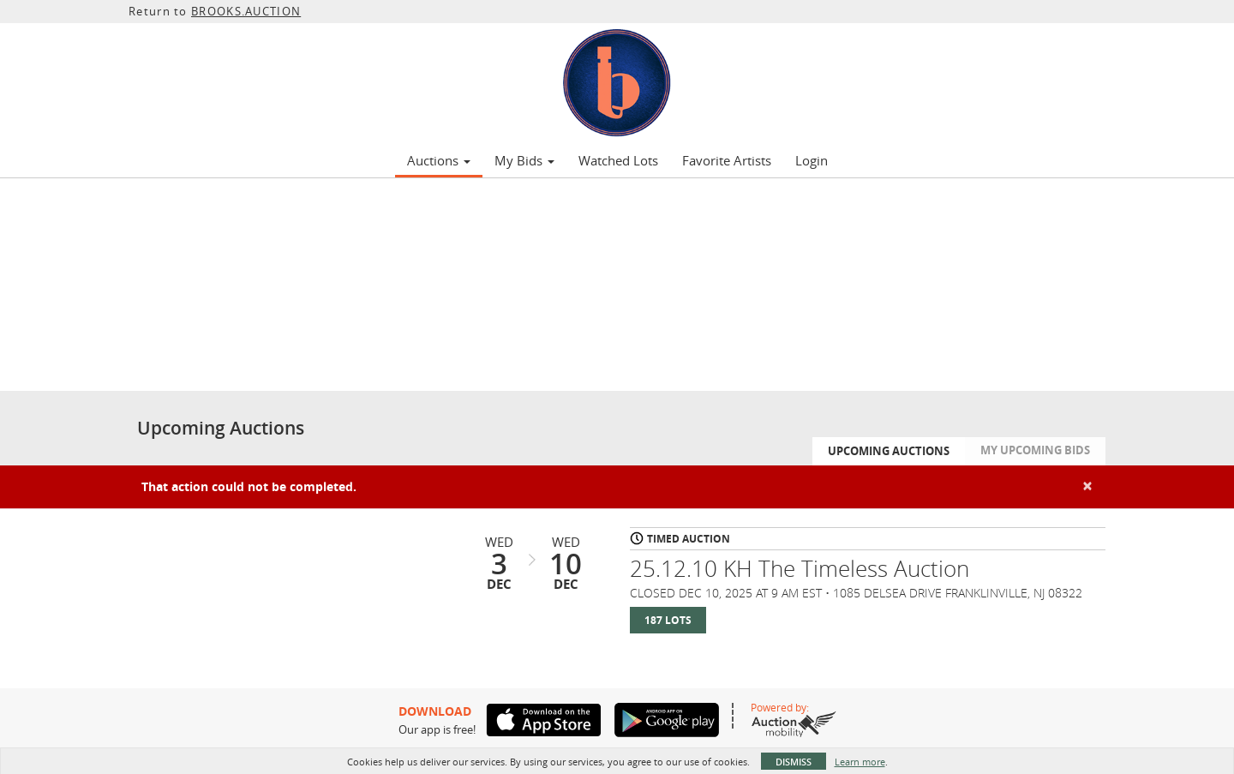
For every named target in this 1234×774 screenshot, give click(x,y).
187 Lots (668, 620)
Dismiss (794, 761)
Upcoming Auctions (888, 451)
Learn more (860, 761)
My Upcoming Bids (1035, 450)
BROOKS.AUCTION (246, 11)
